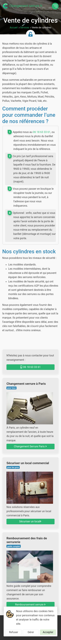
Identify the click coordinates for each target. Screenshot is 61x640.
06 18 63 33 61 (41, 132)
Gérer (31, 632)
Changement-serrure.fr (22, 6)
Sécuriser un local (30, 521)
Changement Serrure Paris (30, 446)
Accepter (48, 632)
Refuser (13, 632)
